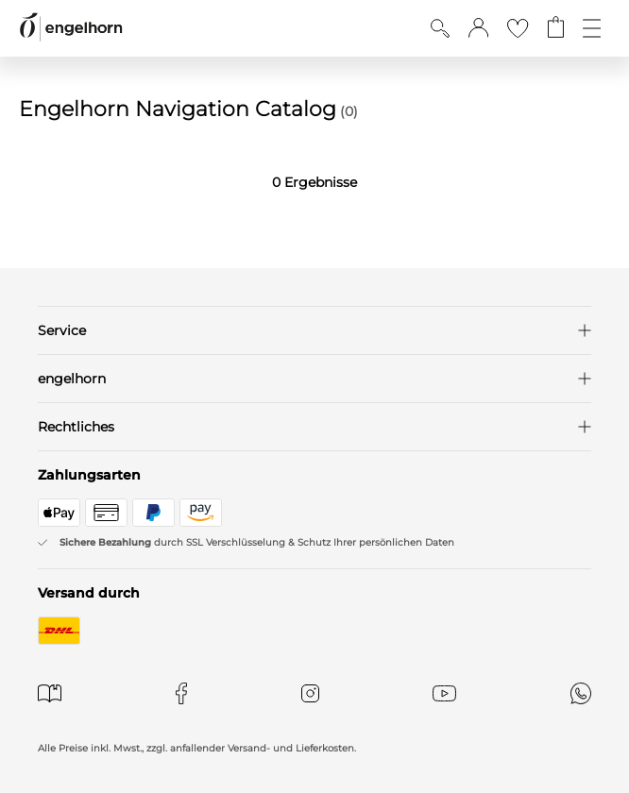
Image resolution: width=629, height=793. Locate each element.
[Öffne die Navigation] (591, 28)
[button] (478, 28)
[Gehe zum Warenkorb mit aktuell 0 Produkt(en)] (555, 28)
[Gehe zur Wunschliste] (517, 28)
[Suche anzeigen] (440, 28)
